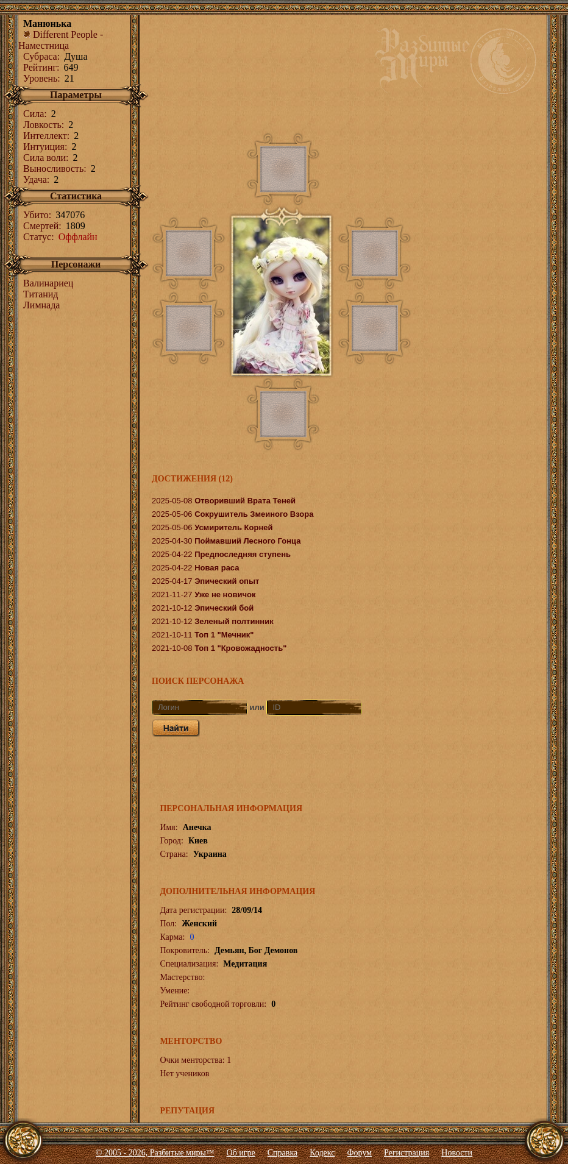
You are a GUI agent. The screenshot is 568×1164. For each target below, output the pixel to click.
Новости (456, 1152)
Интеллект (45, 135)
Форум (359, 1152)
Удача (35, 179)
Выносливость (53, 168)
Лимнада (41, 305)
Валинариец (48, 283)
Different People (60, 34)
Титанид (41, 294)
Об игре (241, 1152)
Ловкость (42, 124)
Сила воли (44, 157)
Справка (282, 1152)
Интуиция (44, 146)
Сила (33, 113)
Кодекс (322, 1152)
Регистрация (406, 1152)
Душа (75, 56)
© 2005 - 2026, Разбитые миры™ (155, 1152)
